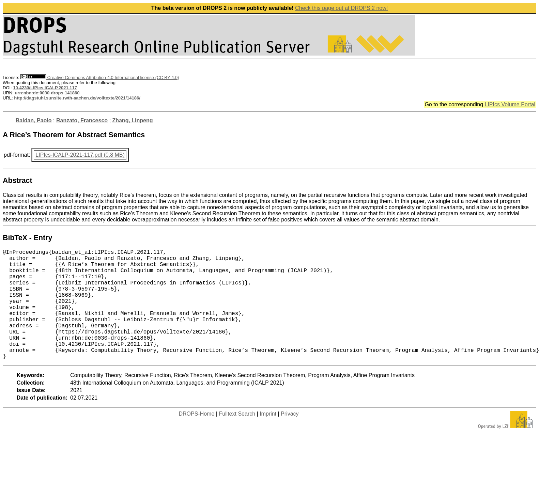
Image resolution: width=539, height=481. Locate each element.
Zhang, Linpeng (132, 120)
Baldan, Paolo (34, 120)
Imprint (268, 438)
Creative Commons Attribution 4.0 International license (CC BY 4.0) (99, 77)
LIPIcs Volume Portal (509, 104)
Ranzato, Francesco (82, 120)
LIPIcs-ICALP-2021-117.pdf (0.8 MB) (79, 155)
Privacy (289, 438)
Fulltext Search (237, 438)
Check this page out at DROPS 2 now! (341, 8)
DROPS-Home (196, 438)
